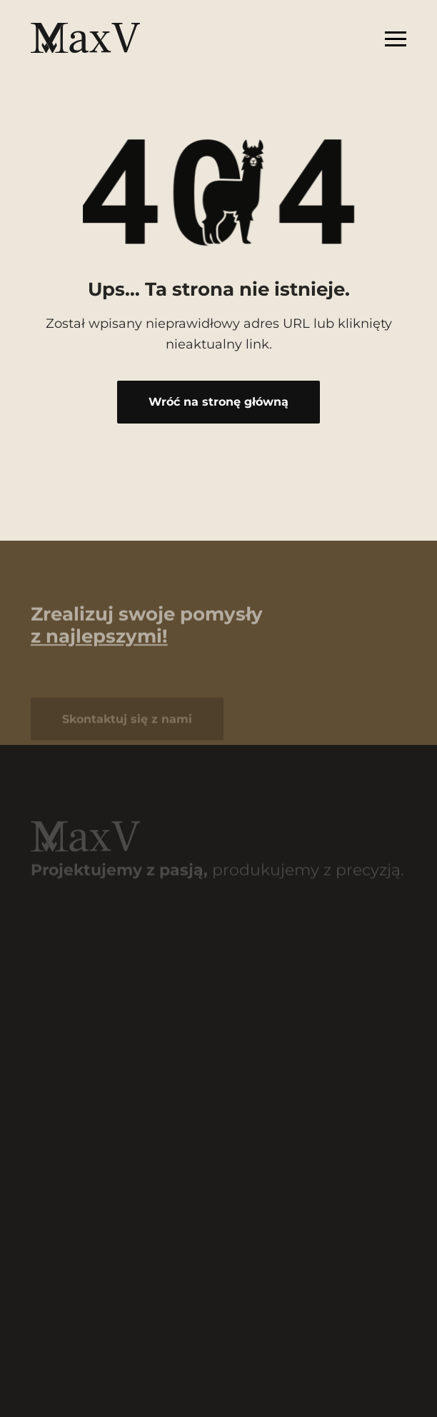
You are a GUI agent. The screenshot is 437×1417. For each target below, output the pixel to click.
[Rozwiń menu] (395, 38)
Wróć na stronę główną (218, 401)
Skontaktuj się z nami (127, 722)
